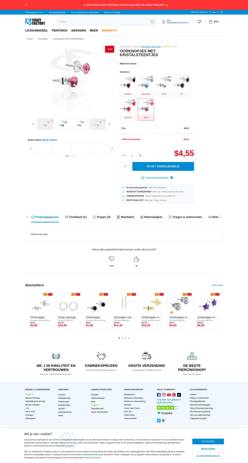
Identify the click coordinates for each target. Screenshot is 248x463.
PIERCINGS (59, 30)
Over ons (128, 411)
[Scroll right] (27, 216)
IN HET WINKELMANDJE (163, 166)
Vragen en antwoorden (199, 398)
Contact (193, 394)
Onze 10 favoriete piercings (201, 408)
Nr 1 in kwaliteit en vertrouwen (85, 12)
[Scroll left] (221, 216)
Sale (27, 408)
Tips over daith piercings (200, 415)
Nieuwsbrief (30, 418)
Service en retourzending (134, 401)
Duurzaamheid (130, 418)
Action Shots (129, 415)
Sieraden (78, 30)
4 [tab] (128, 338)
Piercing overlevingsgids (200, 405)
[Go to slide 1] (67, 156)
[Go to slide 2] (69, 156)
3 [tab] (125, 338)
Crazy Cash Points (132, 408)
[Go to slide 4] (74, 156)
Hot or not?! (30, 411)
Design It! (109, 30)
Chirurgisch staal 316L (151, 46)
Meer (94, 30)
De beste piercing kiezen (200, 411)
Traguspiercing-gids (198, 418)
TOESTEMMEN (208, 441)
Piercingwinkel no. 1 (34, 12)
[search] (102, 21)
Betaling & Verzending (133, 398)
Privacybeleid (95, 458)
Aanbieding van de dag (35, 401)
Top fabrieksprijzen (57, 12)
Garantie (127, 405)
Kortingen (29, 415)
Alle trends (217, 285)
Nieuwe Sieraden (32, 405)
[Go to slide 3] (72, 156)
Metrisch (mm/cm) (199, 12)
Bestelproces (129, 394)
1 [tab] (119, 338)
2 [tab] (122, 338)
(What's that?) (49, 140)
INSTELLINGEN (208, 449)
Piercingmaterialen (197, 401)
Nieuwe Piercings (32, 398)
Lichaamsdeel (36, 30)
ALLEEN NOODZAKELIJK (208, 456)
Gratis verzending (112, 12)
